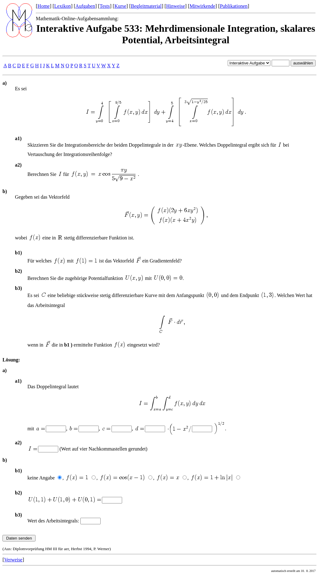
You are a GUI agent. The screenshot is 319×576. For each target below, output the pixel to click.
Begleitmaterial (146, 6)
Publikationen (234, 6)
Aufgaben (85, 6)
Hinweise (175, 6)
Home (43, 6)
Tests (105, 6)
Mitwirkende (202, 6)
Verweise (13, 559)
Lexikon (62, 6)
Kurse (120, 6)
